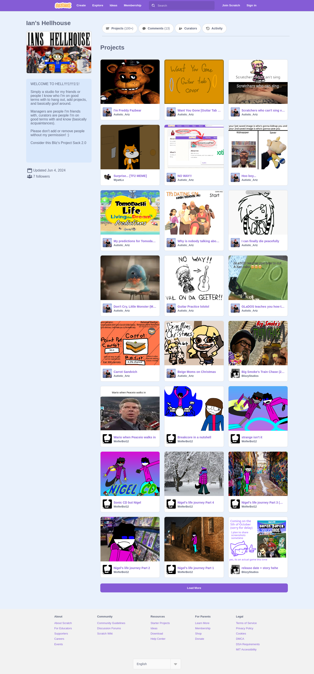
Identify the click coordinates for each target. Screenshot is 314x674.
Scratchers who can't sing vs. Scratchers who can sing (263, 110)
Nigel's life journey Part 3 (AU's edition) (263, 502)
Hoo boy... (249, 176)
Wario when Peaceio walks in (135, 437)
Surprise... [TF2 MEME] (130, 176)
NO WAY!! (184, 176)
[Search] (153, 5)
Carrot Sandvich (125, 372)
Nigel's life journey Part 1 (195, 568)
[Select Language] (157, 664)
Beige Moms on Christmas (196, 372)
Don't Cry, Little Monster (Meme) (135, 306)
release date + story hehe (260, 568)
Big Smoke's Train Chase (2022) (263, 372)
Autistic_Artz (122, 114)
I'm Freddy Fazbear (127, 110)
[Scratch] (63, 5)
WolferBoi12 (121, 441)
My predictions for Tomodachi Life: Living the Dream (135, 241)
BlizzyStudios (250, 375)
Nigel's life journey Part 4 (195, 502)
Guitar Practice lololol (193, 306)
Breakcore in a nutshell (194, 437)
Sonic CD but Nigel (127, 502)
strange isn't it (252, 437)
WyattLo (119, 180)
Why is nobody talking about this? (199, 241)
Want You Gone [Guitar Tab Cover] (199, 110)
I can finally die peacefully (260, 241)
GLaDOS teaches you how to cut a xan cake (263, 306)
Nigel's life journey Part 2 (132, 568)
